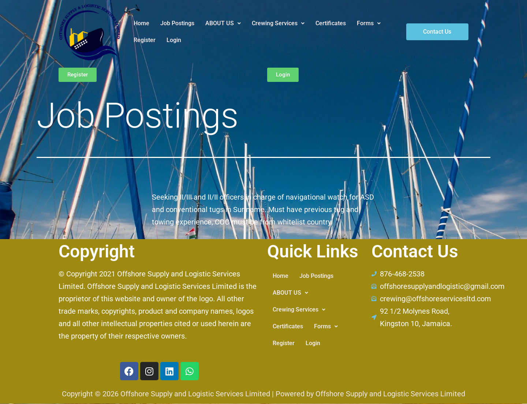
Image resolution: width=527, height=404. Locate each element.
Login (174, 40)
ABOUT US (223, 23)
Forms (369, 23)
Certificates (330, 23)
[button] (223, 23)
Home (141, 23)
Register (145, 40)
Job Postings (177, 23)
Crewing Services (278, 23)
